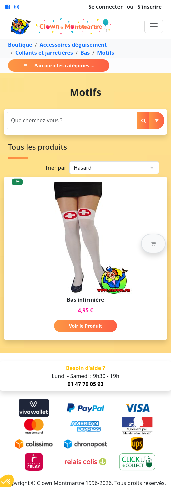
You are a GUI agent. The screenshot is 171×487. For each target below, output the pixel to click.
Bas (85, 52)
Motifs (105, 52)
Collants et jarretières (44, 52)
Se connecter (105, 6)
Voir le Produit (85, 326)
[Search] (72, 120)
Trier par (55, 167)
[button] (153, 243)
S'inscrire (149, 6)
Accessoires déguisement (73, 44)
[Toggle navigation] (153, 26)
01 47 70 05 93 (85, 384)
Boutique (20, 44)
